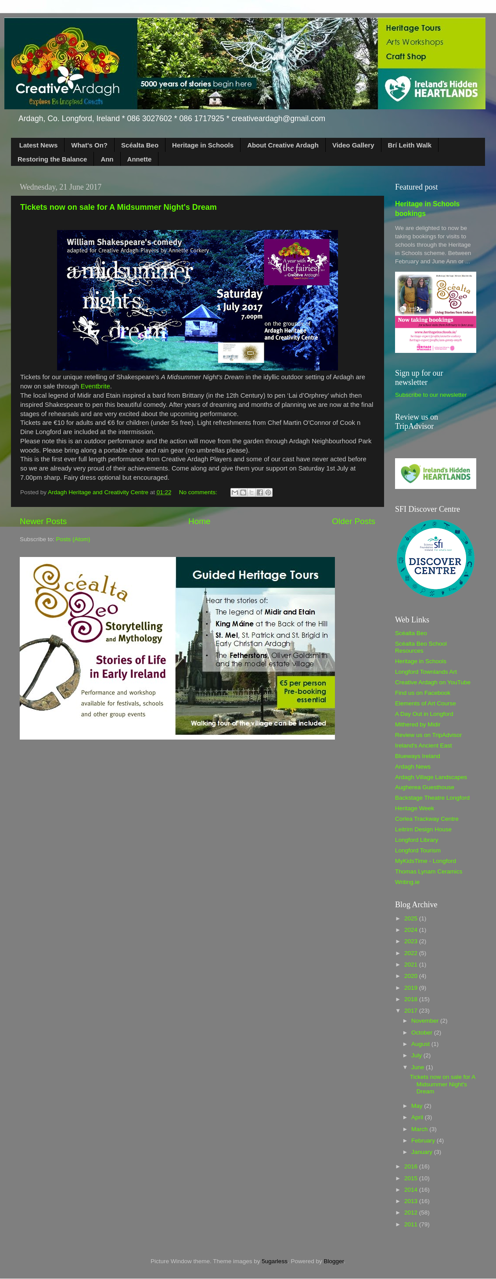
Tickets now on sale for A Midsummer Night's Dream (118, 207)
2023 (411, 941)
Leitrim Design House (423, 829)
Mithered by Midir (418, 724)
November (425, 1020)
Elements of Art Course (425, 703)
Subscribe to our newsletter (431, 395)
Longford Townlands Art (426, 671)
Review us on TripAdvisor (428, 735)
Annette (139, 159)
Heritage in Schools (203, 145)
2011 (411, 1224)
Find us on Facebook (422, 693)
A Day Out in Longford (424, 714)
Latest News (38, 145)
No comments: (199, 492)
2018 (411, 999)
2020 (411, 976)
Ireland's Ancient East (423, 745)
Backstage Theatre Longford (432, 797)
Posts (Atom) (73, 539)
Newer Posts (43, 521)
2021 (411, 964)
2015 (411, 1178)
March (420, 1129)
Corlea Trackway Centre (427, 819)
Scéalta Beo (139, 145)
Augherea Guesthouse (424, 787)
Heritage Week (414, 808)
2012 (411, 1212)
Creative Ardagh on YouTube (433, 682)
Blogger (333, 1261)
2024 (411, 930)
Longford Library (416, 840)
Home (199, 521)
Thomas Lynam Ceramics (428, 871)
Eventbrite (95, 386)
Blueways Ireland (417, 756)
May (417, 1106)
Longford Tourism (418, 850)
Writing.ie (407, 882)
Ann (107, 159)
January (422, 1152)
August (421, 1044)
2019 (411, 987)
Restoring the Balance (52, 159)
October (422, 1032)
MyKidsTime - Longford (425, 861)
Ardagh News (413, 766)
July (417, 1055)
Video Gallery (353, 145)
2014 (411, 1189)
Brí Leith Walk (409, 145)
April (418, 1117)
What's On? (89, 145)
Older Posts (353, 521)
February (424, 1140)
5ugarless (275, 1261)
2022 (411, 953)
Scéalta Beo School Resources (421, 647)
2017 (411, 1010)
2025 (411, 918)
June (418, 1067)
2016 (411, 1166)
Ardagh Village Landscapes (431, 777)
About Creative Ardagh (283, 145)
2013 (411, 1201)
